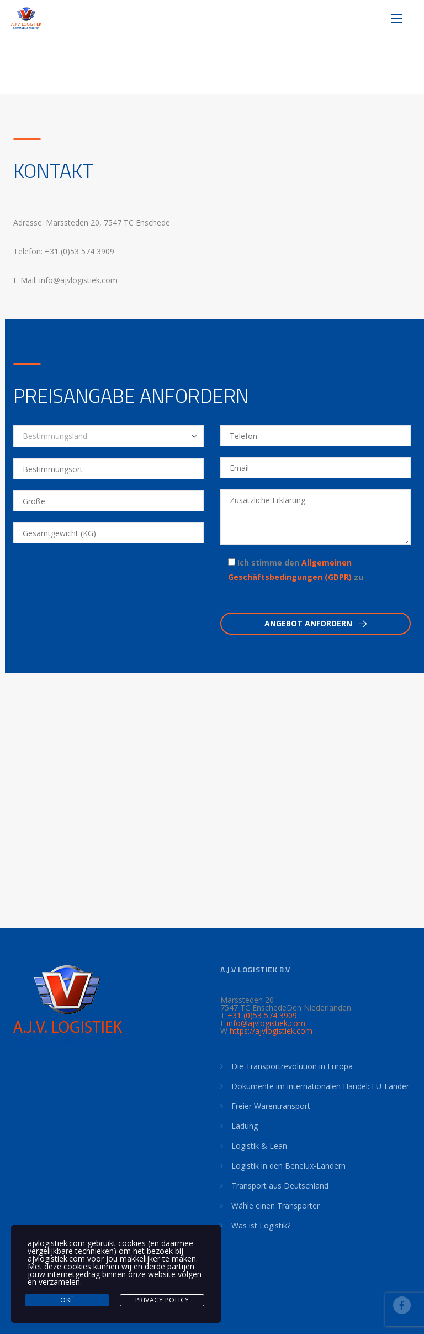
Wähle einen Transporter (275, 1205)
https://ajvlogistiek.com (271, 1031)
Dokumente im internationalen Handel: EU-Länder (320, 1086)
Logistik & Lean (259, 1146)
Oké (67, 1300)
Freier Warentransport (270, 1106)
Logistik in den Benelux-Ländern (288, 1165)
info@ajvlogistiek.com (266, 1023)
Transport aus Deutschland (279, 1185)
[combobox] (108, 436)
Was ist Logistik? (260, 1225)
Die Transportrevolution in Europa (292, 1066)
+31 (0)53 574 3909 (262, 1015)
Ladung (244, 1126)
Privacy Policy (162, 1300)
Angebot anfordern (315, 623)
